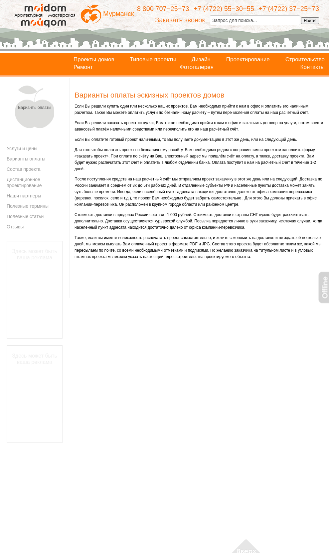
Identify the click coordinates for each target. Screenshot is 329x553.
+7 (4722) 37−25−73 (288, 8)
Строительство (305, 60)
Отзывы (15, 226)
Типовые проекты (153, 60)
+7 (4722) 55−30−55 (224, 8)
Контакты (312, 67)
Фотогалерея (197, 67)
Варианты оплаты (26, 158)
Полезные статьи (25, 216)
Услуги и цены (22, 148)
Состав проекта (24, 169)
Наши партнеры (24, 195)
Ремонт (83, 67)
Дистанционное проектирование (24, 182)
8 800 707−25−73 (163, 8)
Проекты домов (94, 60)
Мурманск (118, 13)
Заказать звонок (180, 20)
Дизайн (201, 60)
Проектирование (248, 60)
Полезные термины (28, 206)
